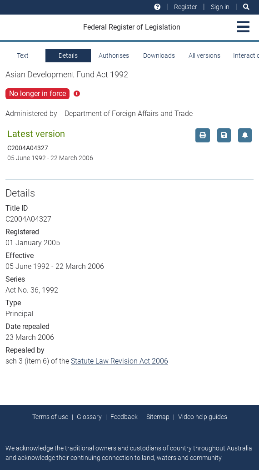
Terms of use (50, 416)
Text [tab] (23, 55)
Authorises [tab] (114, 55)
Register (185, 6)
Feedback (124, 416)
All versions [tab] (204, 55)
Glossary (89, 416)
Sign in (220, 6)
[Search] (246, 7)
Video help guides (202, 416)
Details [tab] (68, 55)
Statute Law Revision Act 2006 (119, 361)
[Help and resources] (157, 7)
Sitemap (157, 416)
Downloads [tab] (159, 55)
